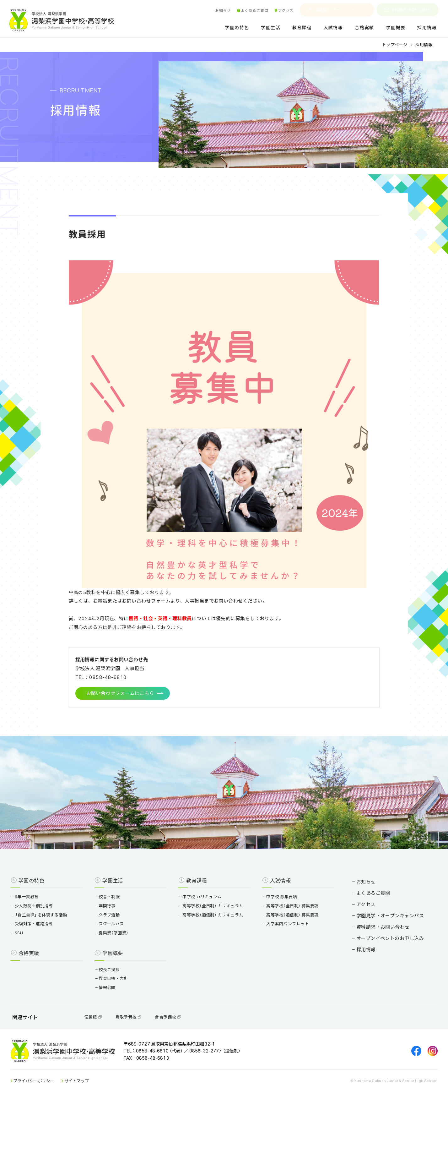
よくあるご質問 (252, 10)
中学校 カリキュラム (205, 935)
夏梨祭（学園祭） (124, 971)
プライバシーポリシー (51, 1131)
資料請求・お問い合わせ (407, 10)
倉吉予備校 (185, 1061)
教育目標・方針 (124, 1016)
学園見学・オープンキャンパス (336, 10)
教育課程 (302, 27)
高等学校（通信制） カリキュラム (215, 953)
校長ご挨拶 (119, 1008)
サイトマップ (94, 1131)
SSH (36, 971)
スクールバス (122, 962)
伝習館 (111, 1061)
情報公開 (117, 1026)
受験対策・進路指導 (51, 962)
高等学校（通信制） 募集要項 (288, 953)
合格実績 (364, 27)
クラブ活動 (119, 953)
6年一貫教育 (44, 935)
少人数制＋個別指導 (51, 944)
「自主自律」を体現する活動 (58, 953)
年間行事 (117, 944)
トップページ (395, 44)
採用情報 (427, 27)
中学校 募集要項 (277, 935)
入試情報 (333, 27)
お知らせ (223, 10)
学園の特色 (237, 27)
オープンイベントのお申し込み (372, 970)
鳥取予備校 (146, 1061)
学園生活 (270, 27)
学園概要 (396, 27)
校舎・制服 (119, 935)
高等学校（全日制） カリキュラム (215, 944)
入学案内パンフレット (283, 962)
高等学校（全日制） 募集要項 (288, 944)
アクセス (283, 10)
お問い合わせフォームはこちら (120, 710)
